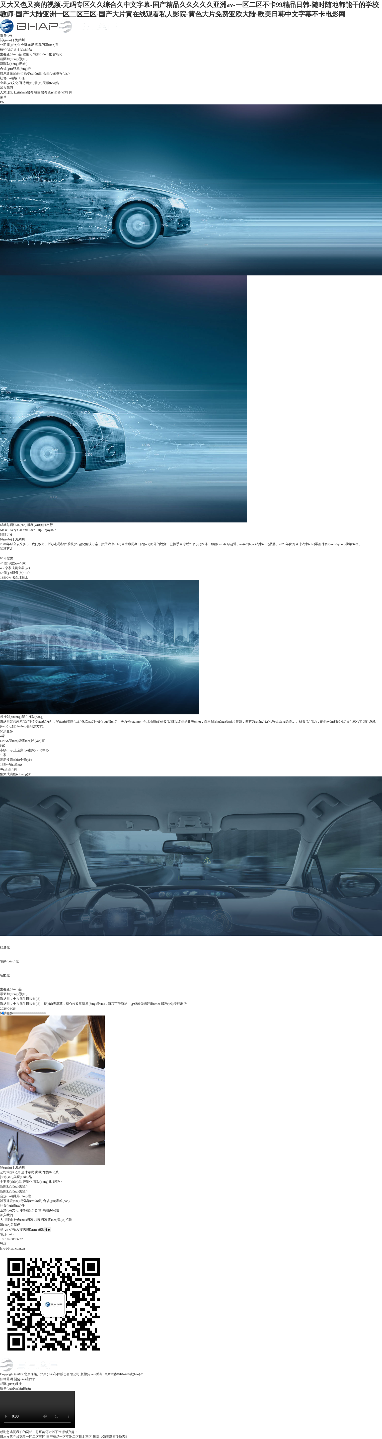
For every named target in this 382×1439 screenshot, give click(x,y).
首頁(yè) (6, 35)
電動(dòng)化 (42, 54)
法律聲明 (6, 1379)
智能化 (57, 54)
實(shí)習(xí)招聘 (60, 92)
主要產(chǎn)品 (11, 54)
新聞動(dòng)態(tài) (13, 59)
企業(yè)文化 (9, 83)
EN (2, 102)
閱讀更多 (6, 549)
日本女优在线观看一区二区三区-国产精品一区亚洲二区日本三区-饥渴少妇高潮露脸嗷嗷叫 (64, 1437)
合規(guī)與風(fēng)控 (15, 69)
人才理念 (6, 92)
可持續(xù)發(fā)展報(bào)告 (39, 83)
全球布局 (27, 45)
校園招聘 (40, 92)
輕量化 (27, 54)
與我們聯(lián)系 (47, 45)
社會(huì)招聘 (23, 92)
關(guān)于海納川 (12, 40)
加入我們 (6, 87)
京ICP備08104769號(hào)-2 (124, 1374)
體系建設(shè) (10, 73)
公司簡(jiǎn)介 (10, 45)
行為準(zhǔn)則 (31, 73)
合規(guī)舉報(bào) (56, 73)
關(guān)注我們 (24, 1379)
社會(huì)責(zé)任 (12, 78)
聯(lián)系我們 (10, 1225)
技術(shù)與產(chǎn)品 (16, 49)
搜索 (47, 1229)
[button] (1, 1013)
